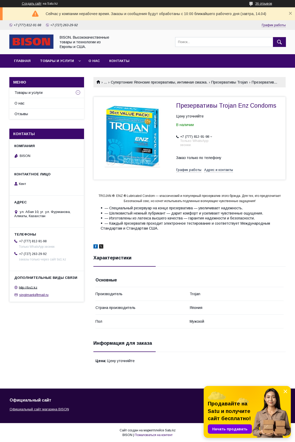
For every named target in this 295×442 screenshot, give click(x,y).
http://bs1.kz (28, 287)
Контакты (119, 61)
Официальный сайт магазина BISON (39, 409)
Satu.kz (170, 430)
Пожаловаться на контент (154, 435)
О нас (94, 61)
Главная (22, 61)
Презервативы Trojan (229, 82)
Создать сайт (32, 3)
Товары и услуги (57, 61)
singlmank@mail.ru (34, 295)
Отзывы (21, 114)
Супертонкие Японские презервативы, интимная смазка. (159, 82)
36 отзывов (263, 3)
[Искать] (279, 42)
